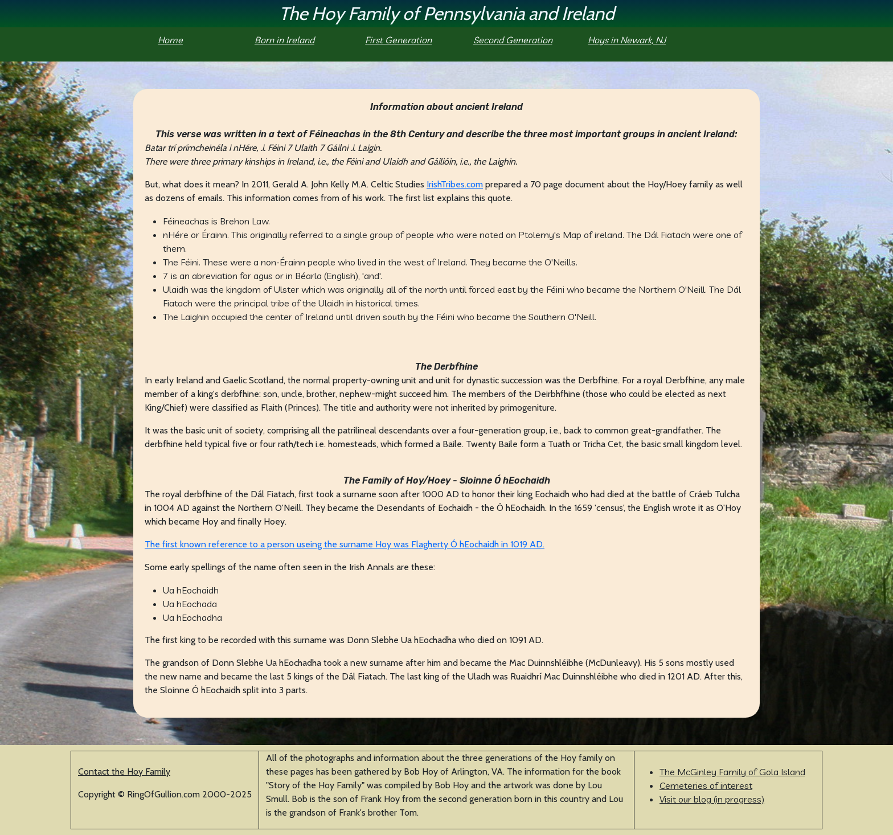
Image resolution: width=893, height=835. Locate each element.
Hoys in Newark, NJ (627, 40)
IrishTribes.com (455, 184)
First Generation (398, 40)
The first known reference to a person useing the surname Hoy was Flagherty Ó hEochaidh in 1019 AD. (344, 544)
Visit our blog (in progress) (711, 799)
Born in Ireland (284, 40)
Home (170, 40)
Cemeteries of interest (705, 785)
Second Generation (512, 40)
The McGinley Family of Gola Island (732, 771)
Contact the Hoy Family (124, 771)
